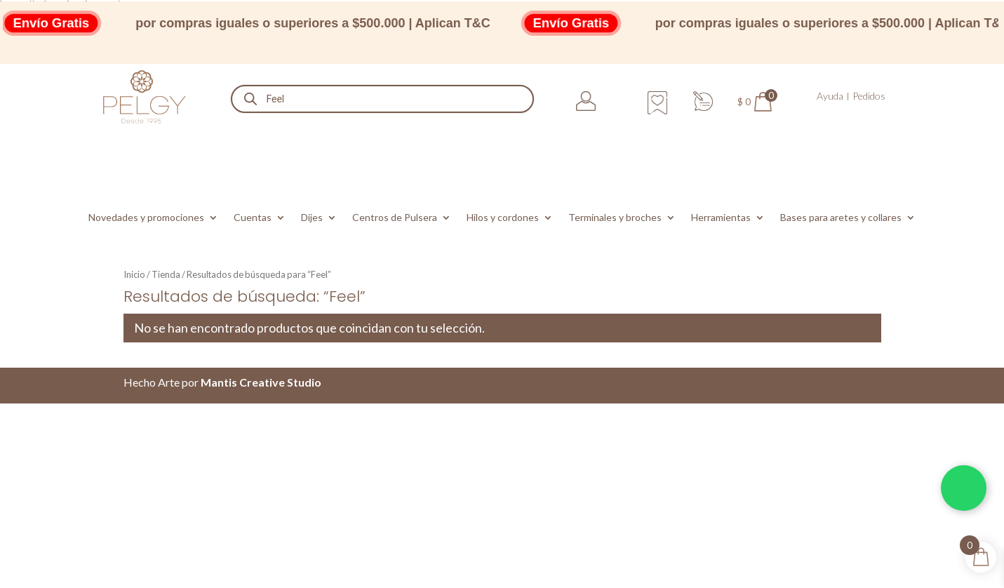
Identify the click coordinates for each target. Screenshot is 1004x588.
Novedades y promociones (146, 218)
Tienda (166, 274)
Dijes (312, 218)
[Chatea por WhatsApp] (963, 488)
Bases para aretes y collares (841, 218)
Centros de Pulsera (394, 218)
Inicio (134, 274)
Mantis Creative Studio (261, 382)
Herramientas (721, 218)
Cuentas (253, 218)
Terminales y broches (615, 218)
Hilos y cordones (503, 218)
